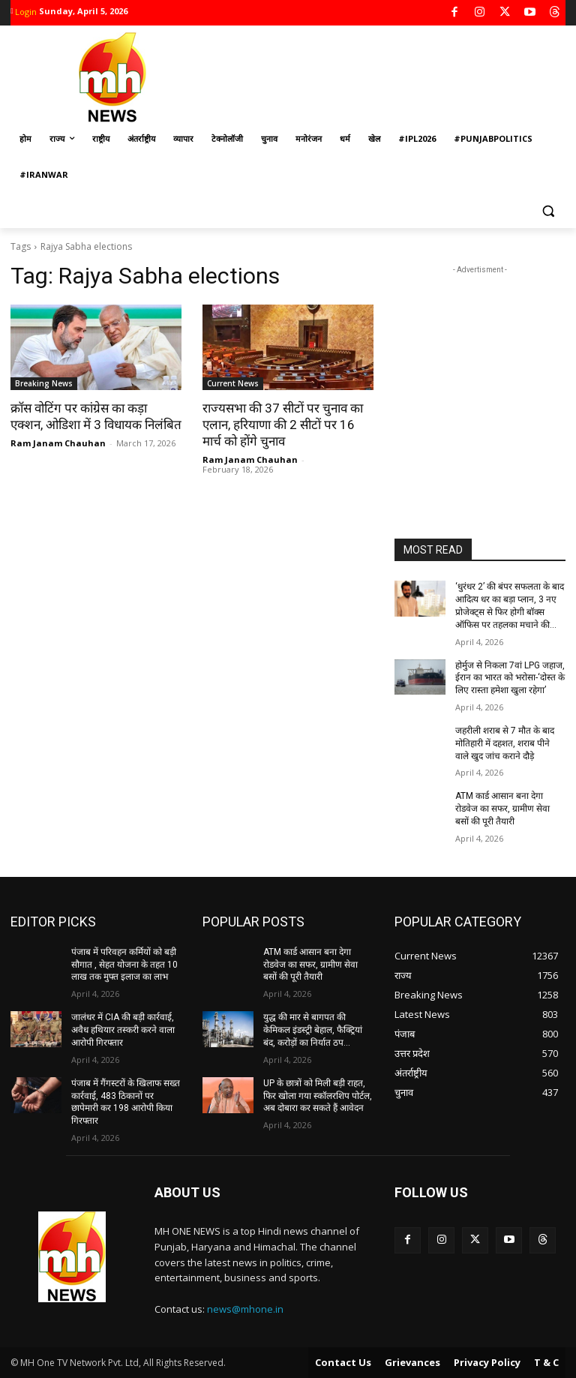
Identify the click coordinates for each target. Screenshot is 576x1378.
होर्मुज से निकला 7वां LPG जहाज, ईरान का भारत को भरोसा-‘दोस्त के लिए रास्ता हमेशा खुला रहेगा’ (510, 677)
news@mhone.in (245, 1309)
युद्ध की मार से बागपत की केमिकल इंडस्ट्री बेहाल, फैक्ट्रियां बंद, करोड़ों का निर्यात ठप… (312, 1030)
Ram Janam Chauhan (58, 443)
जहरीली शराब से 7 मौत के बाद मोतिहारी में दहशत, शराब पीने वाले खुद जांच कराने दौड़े (504, 743)
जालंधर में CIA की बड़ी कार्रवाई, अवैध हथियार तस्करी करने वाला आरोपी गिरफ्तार (123, 1030)
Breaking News (44, 383)
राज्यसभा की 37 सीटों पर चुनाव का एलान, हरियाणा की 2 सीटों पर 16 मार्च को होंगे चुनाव (282, 425)
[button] (548, 211)
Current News (233, 383)
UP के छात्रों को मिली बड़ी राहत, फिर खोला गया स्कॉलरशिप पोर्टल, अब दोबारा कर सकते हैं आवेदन (317, 1095)
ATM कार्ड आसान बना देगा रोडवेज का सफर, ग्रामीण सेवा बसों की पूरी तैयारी (502, 809)
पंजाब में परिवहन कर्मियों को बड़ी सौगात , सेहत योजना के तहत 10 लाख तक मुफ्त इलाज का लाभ (124, 965)
